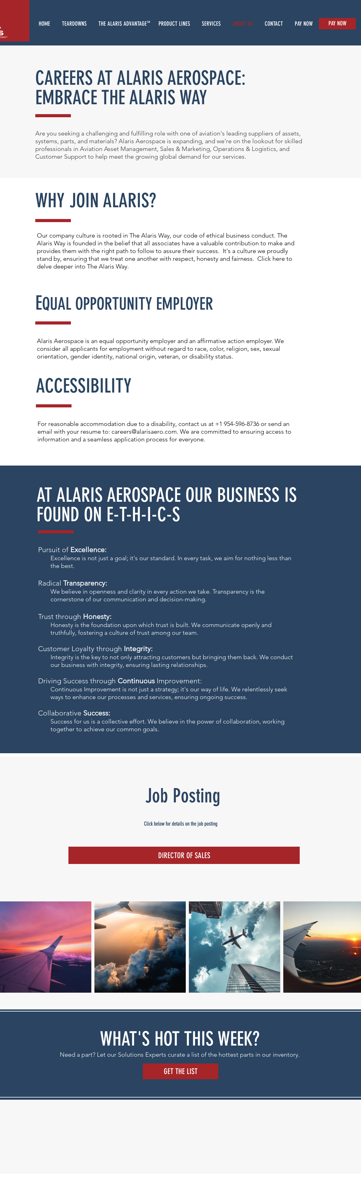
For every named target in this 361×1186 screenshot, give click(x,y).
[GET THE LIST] (180, 1071)
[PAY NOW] (337, 23)
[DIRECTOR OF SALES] (184, 855)
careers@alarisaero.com (144, 431)
